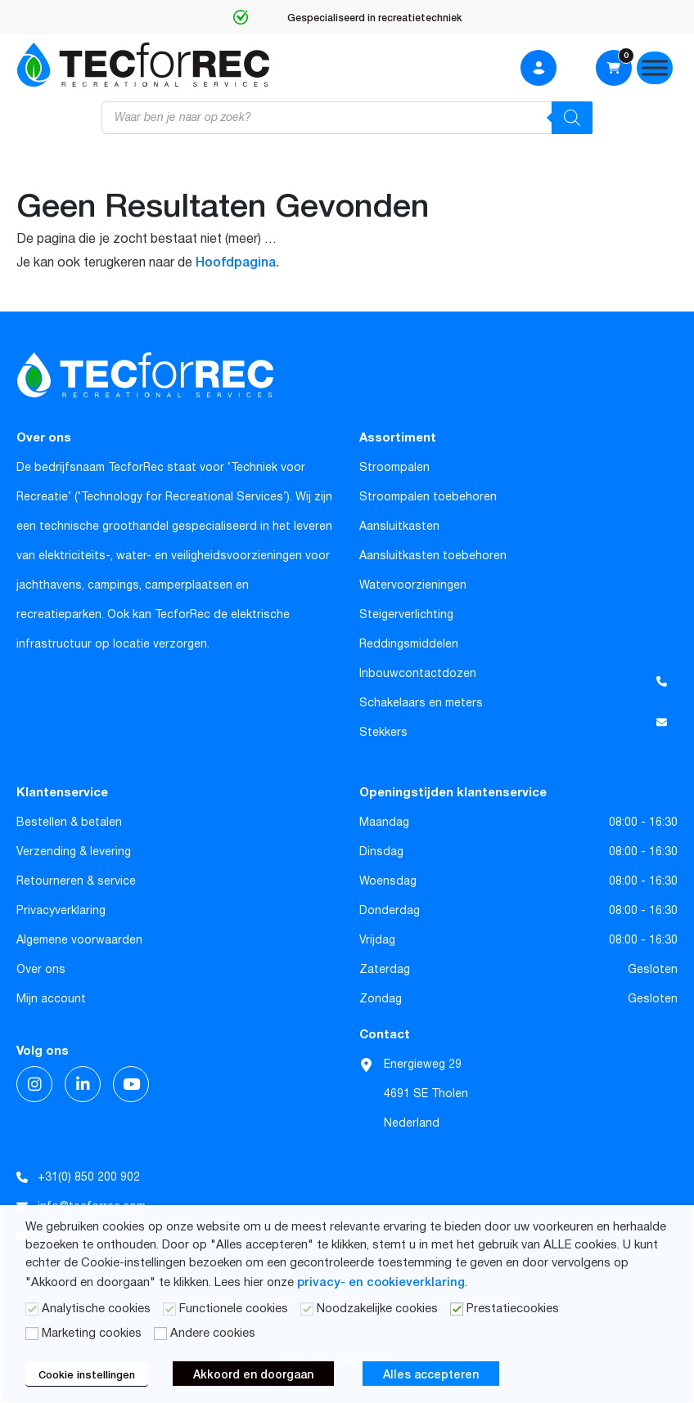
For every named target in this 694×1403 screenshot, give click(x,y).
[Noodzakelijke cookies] (306, 1309)
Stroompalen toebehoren (428, 497)
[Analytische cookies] (31, 1309)
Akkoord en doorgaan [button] (253, 1373)
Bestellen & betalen (69, 822)
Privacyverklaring (61, 911)
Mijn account (51, 999)
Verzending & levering (73, 852)
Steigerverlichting (406, 615)
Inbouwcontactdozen (417, 674)
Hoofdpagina (236, 261)
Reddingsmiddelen (408, 644)
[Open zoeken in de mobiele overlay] (347, 117)
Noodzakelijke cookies (377, 1309)
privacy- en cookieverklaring (381, 1280)
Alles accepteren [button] (431, 1373)
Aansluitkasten (399, 527)
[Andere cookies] (160, 1333)
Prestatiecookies (512, 1309)
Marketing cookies (92, 1333)
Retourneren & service (76, 881)
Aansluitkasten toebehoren (433, 556)
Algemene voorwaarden (79, 940)
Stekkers (383, 733)
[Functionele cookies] (169, 1309)
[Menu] (655, 67)
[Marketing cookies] (31, 1333)
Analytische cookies (96, 1309)
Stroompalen (394, 468)
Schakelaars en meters (421, 703)
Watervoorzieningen (412, 585)
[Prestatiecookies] (456, 1309)
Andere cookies (212, 1333)
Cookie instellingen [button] (86, 1374)
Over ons (40, 970)
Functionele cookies (233, 1309)
